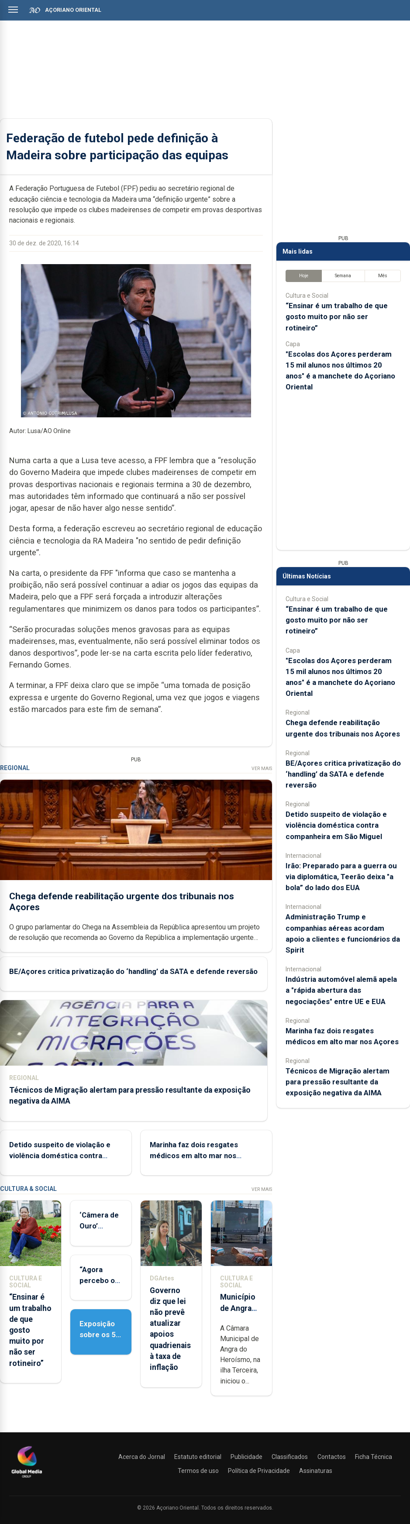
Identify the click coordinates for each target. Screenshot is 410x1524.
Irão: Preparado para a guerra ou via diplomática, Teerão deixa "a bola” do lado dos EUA (341, 876)
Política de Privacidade (259, 1470)
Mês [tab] (382, 276)
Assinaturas (315, 1470)
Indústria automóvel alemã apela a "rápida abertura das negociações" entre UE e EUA (341, 990)
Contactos (331, 1456)
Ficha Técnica (373, 1456)
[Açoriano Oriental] (26, 1478)
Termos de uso (198, 1470)
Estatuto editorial (197, 1456)
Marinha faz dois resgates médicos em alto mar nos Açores (194, 1155)
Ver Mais (262, 768)
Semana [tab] (343, 276)
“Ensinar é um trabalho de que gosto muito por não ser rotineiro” (337, 316)
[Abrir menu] (13, 9)
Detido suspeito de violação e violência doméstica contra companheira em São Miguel (59, 1155)
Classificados (290, 1456)
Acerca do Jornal (141, 1456)
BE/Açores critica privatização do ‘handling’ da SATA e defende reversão (133, 971)
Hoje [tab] (303, 276)
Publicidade (246, 1456)
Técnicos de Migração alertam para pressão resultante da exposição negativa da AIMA (337, 1081)
